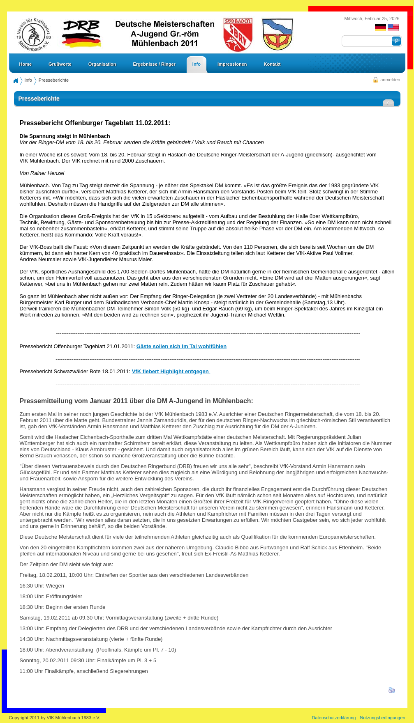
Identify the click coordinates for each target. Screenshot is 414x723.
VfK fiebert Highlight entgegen (171, 371)
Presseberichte (54, 80)
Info (28, 80)
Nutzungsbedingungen (382, 717)
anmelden (390, 79)
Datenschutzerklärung (334, 717)
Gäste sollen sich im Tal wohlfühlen (181, 346)
